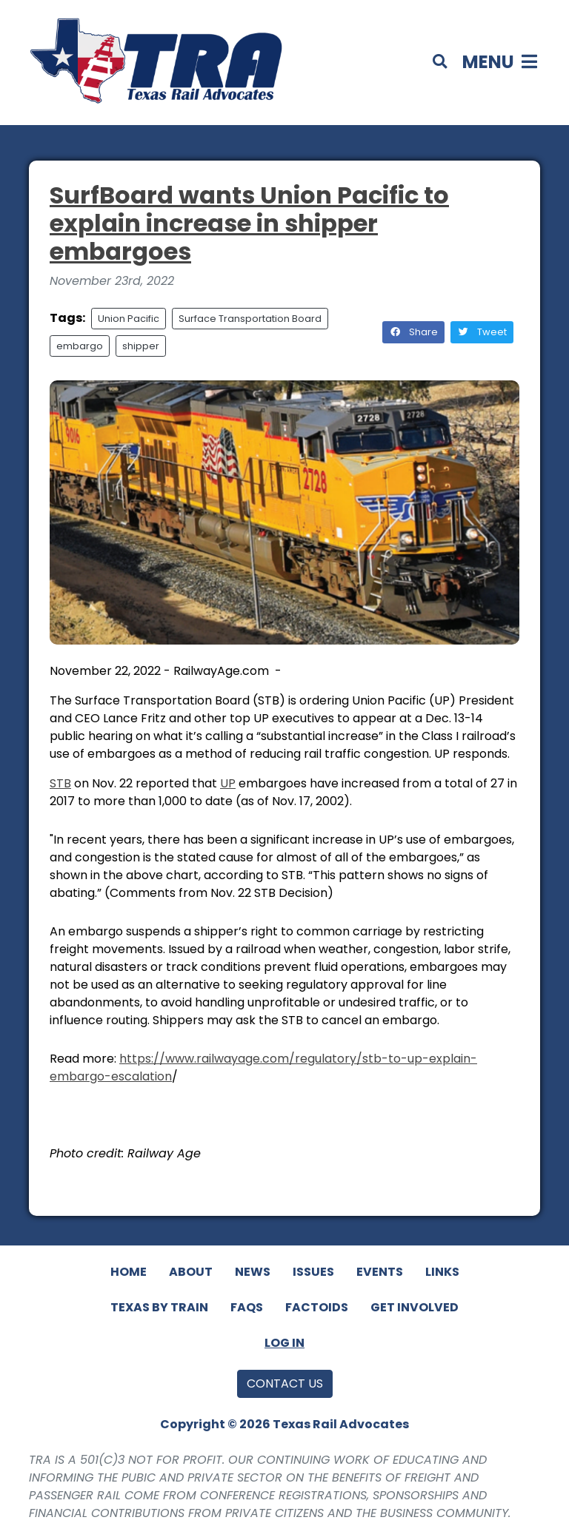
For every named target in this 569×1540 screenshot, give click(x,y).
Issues (313, 1271)
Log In (284, 1342)
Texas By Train (159, 1307)
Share (413, 332)
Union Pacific (128, 318)
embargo (79, 346)
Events (379, 1271)
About (191, 1271)
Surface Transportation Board (250, 318)
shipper (140, 346)
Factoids (316, 1307)
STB (60, 783)
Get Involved (414, 1307)
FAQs (246, 1307)
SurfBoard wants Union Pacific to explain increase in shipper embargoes (249, 223)
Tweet (482, 332)
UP (228, 783)
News (252, 1271)
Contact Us (285, 1383)
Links (442, 1271)
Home (128, 1271)
